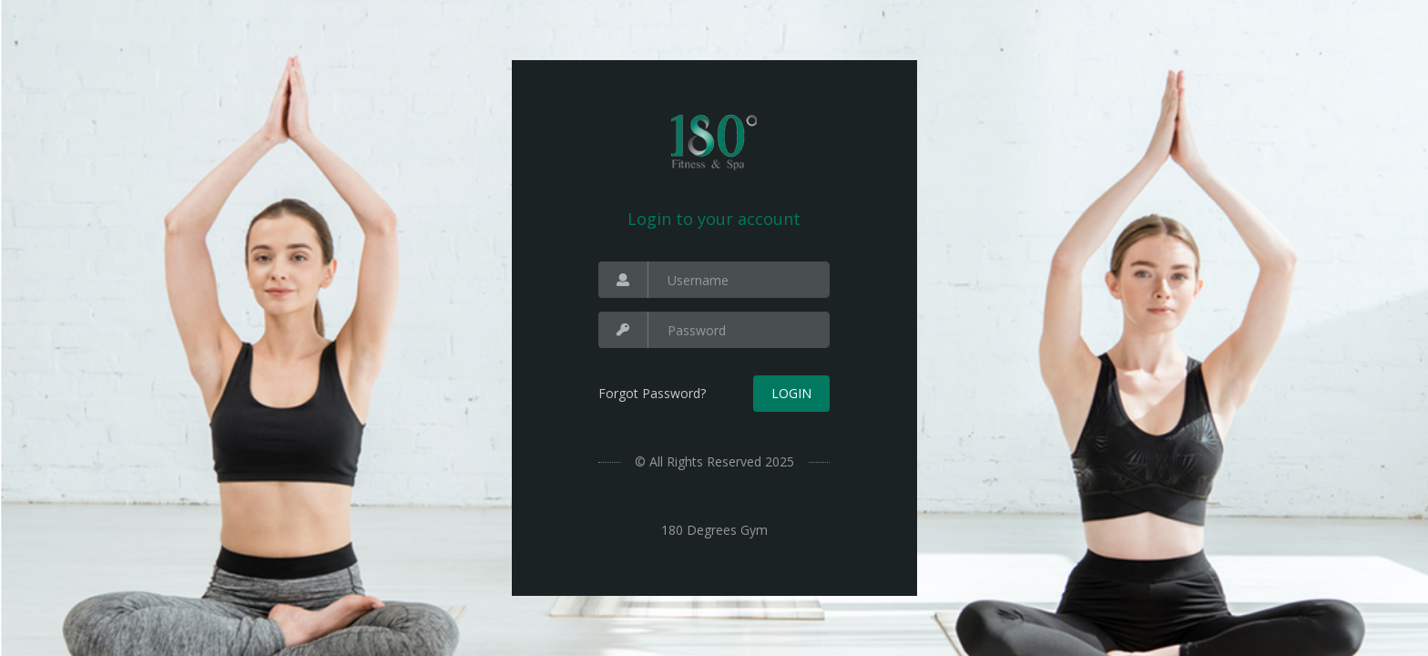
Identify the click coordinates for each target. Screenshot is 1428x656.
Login (791, 393)
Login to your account (714, 219)
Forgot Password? (652, 393)
